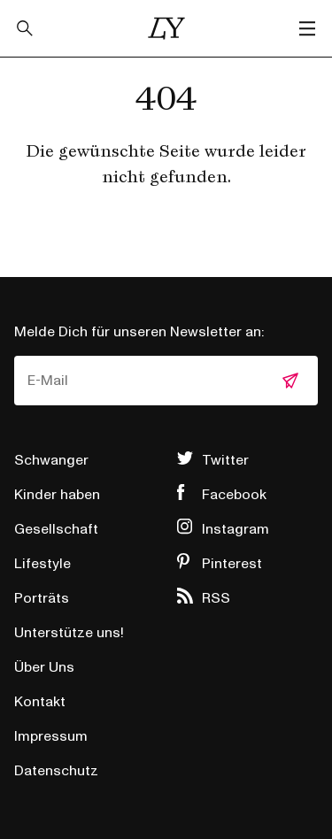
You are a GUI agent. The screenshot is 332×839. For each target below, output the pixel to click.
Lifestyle (42, 563)
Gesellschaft (56, 529)
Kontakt (40, 702)
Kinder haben (57, 494)
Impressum (51, 736)
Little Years (166, 28)
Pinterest (232, 563)
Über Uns (44, 667)
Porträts (41, 598)
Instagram (235, 529)
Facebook (234, 494)
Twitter (225, 460)
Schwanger (51, 460)
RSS (216, 598)
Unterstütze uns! (69, 633)
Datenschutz (56, 771)
